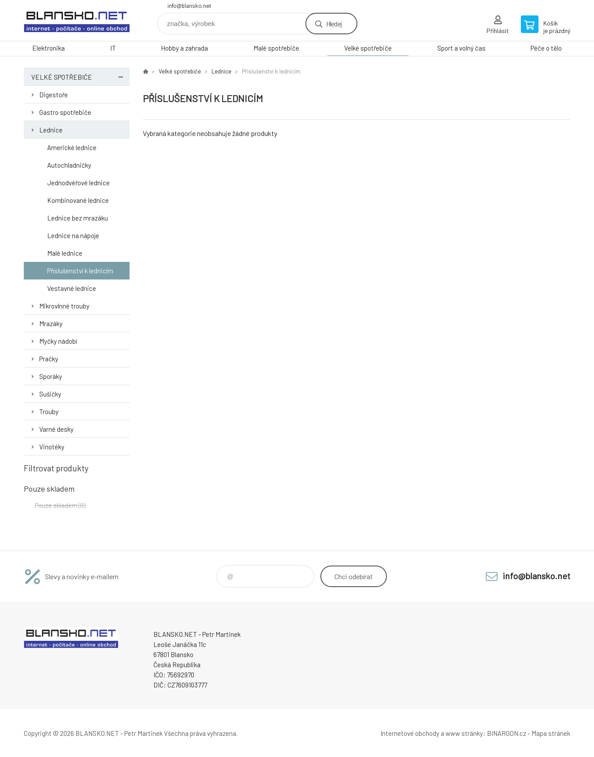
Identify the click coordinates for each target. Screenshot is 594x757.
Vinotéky (51, 447)
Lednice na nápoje (73, 235)
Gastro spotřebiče (65, 112)
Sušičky (50, 394)
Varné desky (56, 429)
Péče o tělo (546, 48)
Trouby (49, 411)
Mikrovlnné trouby (64, 306)
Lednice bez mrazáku (77, 218)
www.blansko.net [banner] (77, 20)
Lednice (51, 130)
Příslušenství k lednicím (80, 271)
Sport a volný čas (461, 48)
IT (113, 48)
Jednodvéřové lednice (78, 183)
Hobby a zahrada (184, 48)
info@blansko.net (189, 5)
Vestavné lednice (71, 288)
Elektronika (48, 48)
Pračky (48, 359)
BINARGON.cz (506, 733)
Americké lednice (72, 147)
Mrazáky (51, 323)
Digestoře (53, 95)
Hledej (334, 23)
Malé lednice (64, 253)
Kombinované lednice (78, 200)
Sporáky (50, 376)
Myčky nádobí (58, 341)
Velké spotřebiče (368, 48)
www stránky (464, 733)
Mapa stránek (550, 733)
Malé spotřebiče (276, 48)
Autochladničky (69, 165)
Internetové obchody (409, 733)
